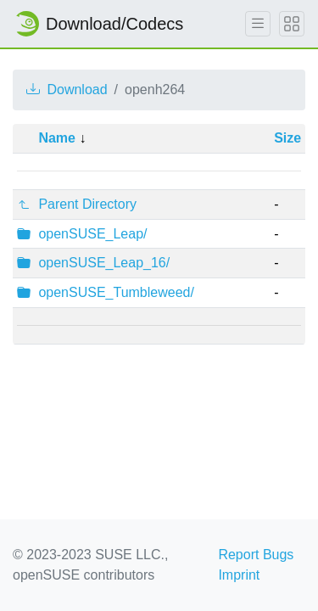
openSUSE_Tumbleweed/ (116, 292)
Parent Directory (87, 204)
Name (56, 138)
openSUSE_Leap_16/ (104, 262)
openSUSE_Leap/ (92, 234)
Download (67, 89)
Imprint (238, 575)
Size (287, 138)
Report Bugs (255, 554)
